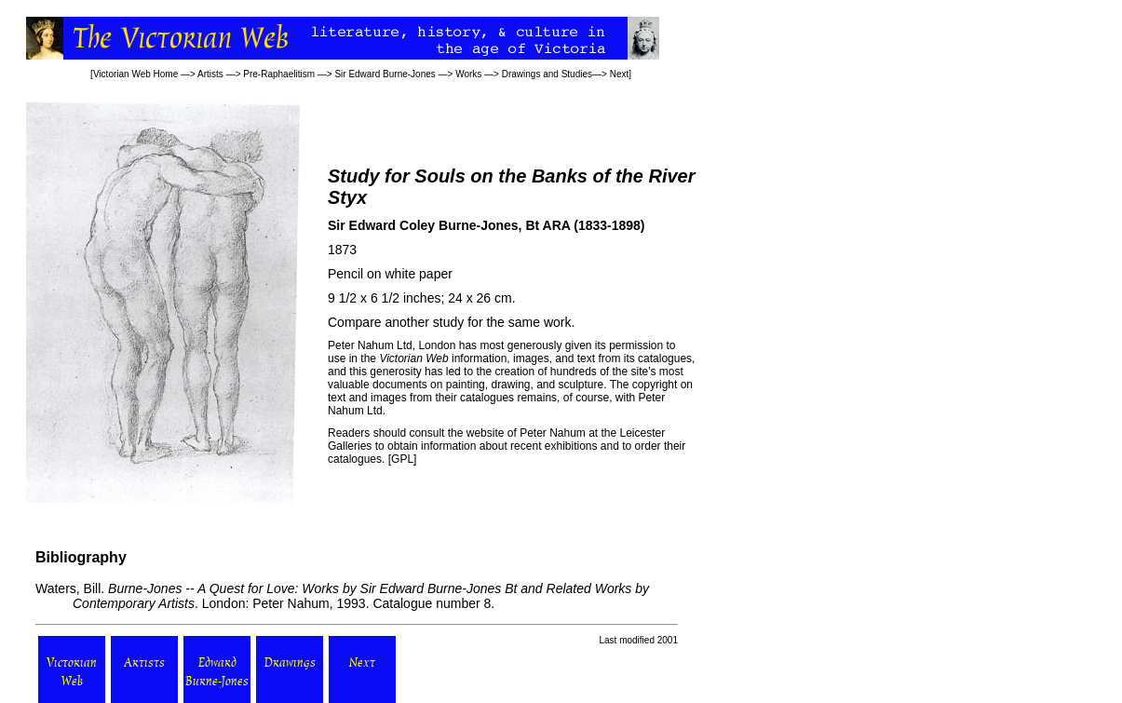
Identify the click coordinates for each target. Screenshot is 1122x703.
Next (619, 74)
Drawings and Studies (547, 74)
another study (424, 322)
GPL (402, 459)
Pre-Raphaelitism (279, 74)
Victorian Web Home (135, 74)
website (485, 432)
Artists (210, 74)
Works (468, 74)
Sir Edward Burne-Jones (384, 74)
